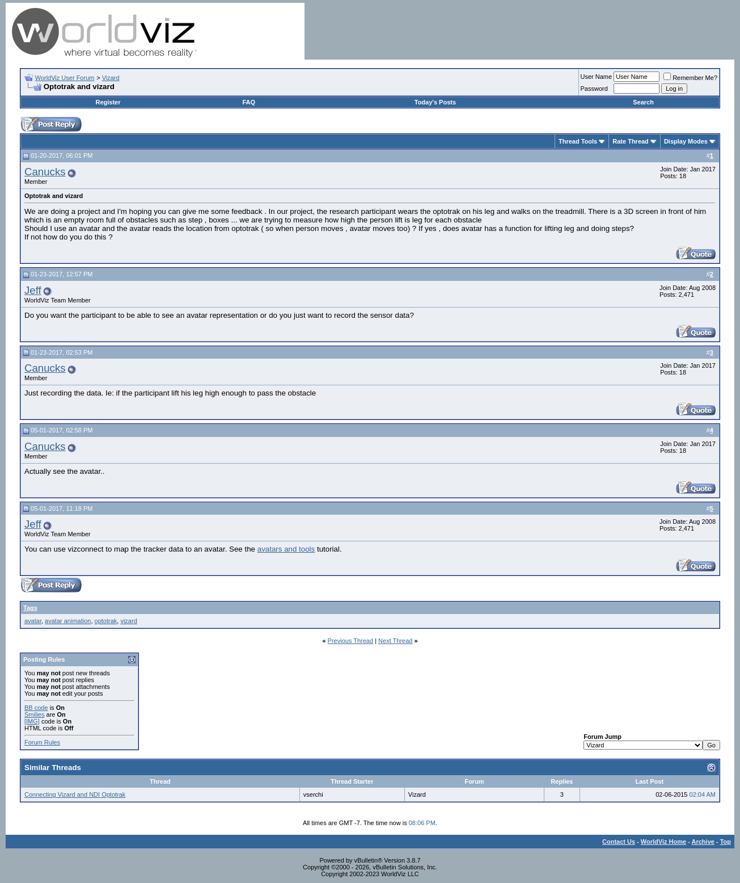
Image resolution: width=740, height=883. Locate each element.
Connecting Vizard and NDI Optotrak (74, 794)
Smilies (34, 714)
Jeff (32, 290)
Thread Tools (578, 141)
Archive (703, 841)
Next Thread (395, 640)
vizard (128, 620)
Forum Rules (42, 742)
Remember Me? (690, 77)
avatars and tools (286, 549)
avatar (32, 620)
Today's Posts (435, 102)
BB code (36, 707)
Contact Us (618, 841)
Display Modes (686, 141)
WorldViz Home (663, 841)
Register (107, 102)
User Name (596, 76)
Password (594, 88)
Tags (30, 607)
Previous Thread (351, 640)
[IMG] (32, 721)
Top (725, 841)
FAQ (249, 102)
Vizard (111, 77)
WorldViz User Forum (65, 77)
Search (643, 102)
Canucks (45, 172)
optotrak (106, 620)
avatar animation (68, 620)
